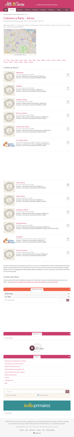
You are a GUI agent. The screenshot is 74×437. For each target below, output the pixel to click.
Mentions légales (50, 430)
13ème (59, 60)
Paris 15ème (54, 282)
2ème (8, 60)
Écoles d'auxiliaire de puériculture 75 (14, 369)
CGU (43, 430)
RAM (6, 383)
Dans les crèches (10, 395)
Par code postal (9, 300)
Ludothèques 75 (9, 380)
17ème (16, 62)
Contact (39, 430)
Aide (27, 430)
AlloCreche (16, 4)
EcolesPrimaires (37, 406)
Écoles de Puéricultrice (11, 375)
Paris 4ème (20, 282)
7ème (30, 60)
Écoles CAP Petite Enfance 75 (12, 366)
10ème (43, 60)
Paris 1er (13, 282)
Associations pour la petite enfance (14, 363)
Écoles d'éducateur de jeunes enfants (15, 372)
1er (4, 60)
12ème (54, 60)
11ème (48, 60)
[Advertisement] (54, 42)
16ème (11, 62)
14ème (64, 60)
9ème (38, 60)
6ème (25, 60)
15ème (5, 62)
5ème (21, 60)
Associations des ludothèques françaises (15, 361)
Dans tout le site (42, 395)
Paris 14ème (41, 282)
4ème (16, 60)
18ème (21, 62)
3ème (12, 60)
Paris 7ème (34, 282)
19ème (26, 62)
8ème (34, 60)
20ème (31, 62)
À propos (22, 430)
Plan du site (32, 430)
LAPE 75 (7, 377)
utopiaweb (37, 433)
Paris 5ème (27, 282)
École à (8, 413)
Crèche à (8, 338)
